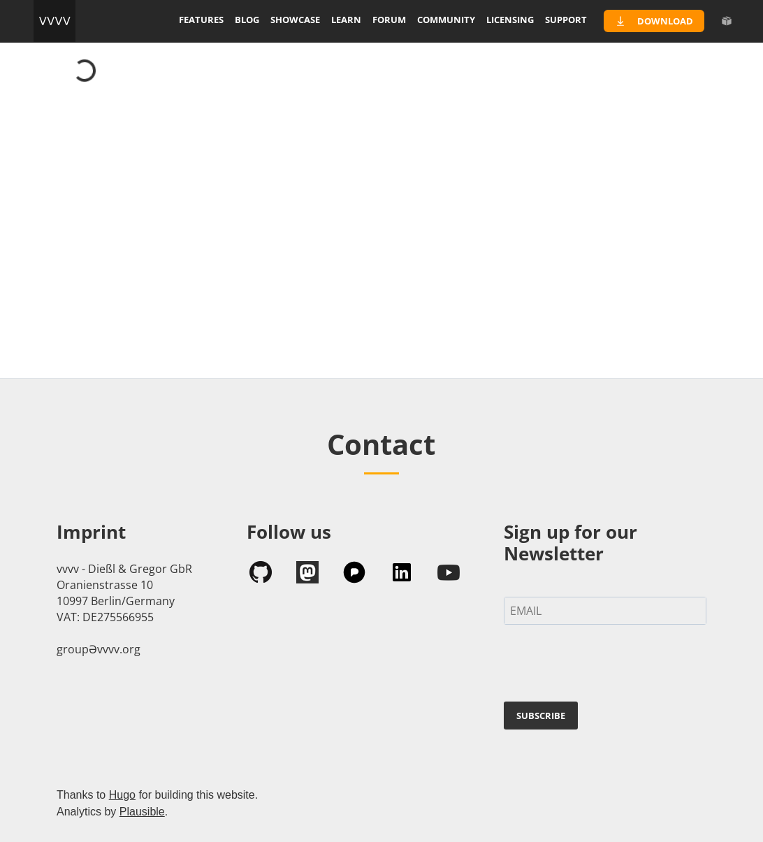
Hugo (122, 795)
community (446, 19)
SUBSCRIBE (540, 715)
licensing (510, 19)
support (566, 19)
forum (389, 19)
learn (346, 19)
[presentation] (610, 666)
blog (247, 19)
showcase (295, 19)
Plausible (142, 812)
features (201, 19)
